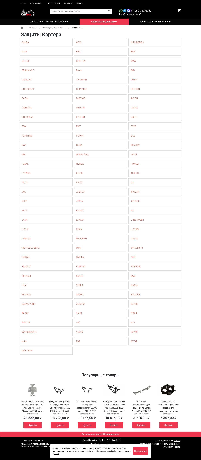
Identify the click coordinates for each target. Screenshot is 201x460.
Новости (79, 3)
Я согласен (140, 451)
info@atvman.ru (100, 444)
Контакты (68, 3)
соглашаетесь (58, 451)
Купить (32, 425)
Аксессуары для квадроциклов (48, 21)
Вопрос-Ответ (54, 3)
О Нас (23, 3)
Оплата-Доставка (37, 3)
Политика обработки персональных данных (159, 444)
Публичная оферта (171, 447)
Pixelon (177, 441)
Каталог (32, 28)
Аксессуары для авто (103, 21)
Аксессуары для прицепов (155, 21)
